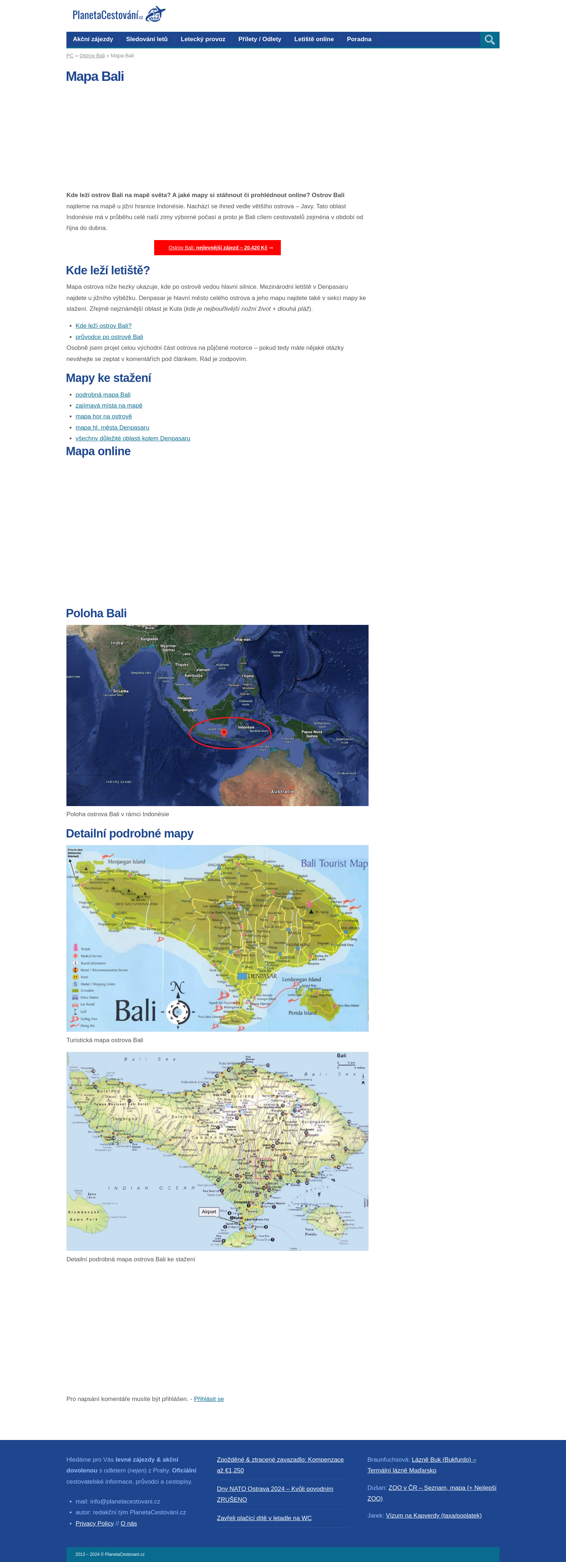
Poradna (359, 39)
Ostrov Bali (92, 55)
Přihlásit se (209, 1399)
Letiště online (314, 39)
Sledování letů (147, 39)
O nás (129, 1523)
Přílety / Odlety (260, 39)
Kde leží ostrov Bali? (104, 325)
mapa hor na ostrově (104, 416)
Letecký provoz (203, 39)
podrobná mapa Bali (103, 394)
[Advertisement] (217, 139)
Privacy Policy (95, 1523)
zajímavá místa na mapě (109, 405)
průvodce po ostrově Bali (109, 337)
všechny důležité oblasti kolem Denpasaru (133, 438)
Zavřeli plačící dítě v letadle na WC (264, 1518)
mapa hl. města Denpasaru (112, 427)
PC (70, 55)
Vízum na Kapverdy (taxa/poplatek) (434, 1515)
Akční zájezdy (93, 39)
